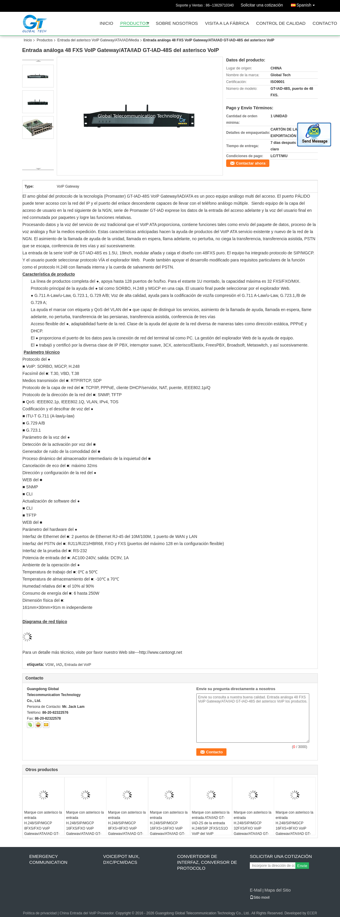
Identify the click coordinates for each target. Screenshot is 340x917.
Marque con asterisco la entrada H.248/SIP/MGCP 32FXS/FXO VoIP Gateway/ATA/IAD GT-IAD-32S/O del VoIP (252, 825)
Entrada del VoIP (77, 665)
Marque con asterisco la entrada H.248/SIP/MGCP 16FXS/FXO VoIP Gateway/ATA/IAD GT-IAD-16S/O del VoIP (85, 825)
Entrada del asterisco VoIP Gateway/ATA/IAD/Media (98, 40)
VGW (49, 665)
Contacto (325, 23)
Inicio (106, 23)
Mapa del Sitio (277, 890)
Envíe (302, 866)
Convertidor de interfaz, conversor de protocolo (207, 862)
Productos (134, 23)
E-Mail (256, 890)
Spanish (307, 4)
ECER (312, 913)
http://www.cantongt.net (160, 652)
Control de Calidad (280, 23)
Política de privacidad (40, 913)
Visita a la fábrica (227, 23)
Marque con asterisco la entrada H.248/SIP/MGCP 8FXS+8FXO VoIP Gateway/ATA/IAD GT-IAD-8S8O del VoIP (126, 825)
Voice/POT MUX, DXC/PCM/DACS (121, 859)
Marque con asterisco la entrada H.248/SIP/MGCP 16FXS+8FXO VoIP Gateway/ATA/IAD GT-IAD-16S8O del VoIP (294, 825)
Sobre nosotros (177, 23)
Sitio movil (260, 897)
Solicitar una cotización (262, 5)
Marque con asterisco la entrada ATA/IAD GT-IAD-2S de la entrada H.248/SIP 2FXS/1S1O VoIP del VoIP (210, 823)
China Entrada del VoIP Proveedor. (88, 913)
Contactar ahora (250, 163)
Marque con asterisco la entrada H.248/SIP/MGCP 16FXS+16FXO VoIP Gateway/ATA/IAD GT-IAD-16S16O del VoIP (168, 825)
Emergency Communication (48, 859)
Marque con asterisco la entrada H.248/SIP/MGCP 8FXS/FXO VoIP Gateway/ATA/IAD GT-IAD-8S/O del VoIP (43, 825)
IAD (59, 665)
